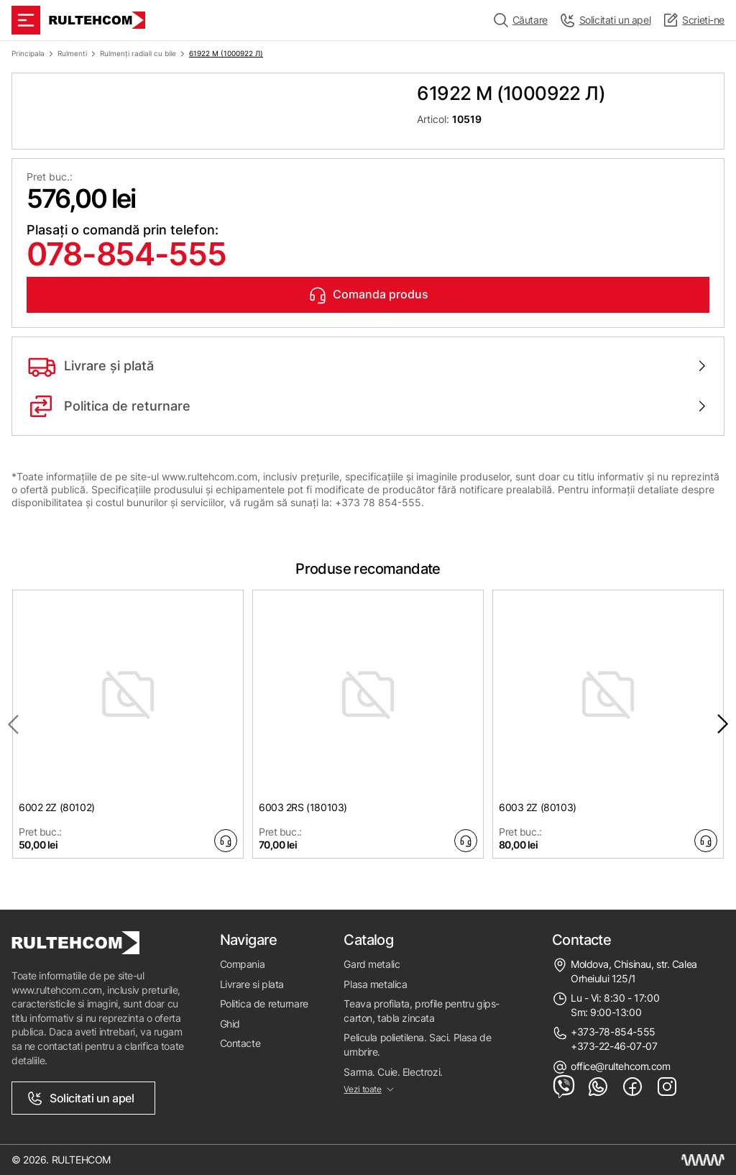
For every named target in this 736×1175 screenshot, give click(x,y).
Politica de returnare (264, 1003)
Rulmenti (72, 53)
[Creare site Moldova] (702, 1160)
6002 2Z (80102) (57, 807)
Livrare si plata (252, 984)
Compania (242, 964)
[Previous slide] (13, 724)
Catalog (368, 939)
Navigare (248, 939)
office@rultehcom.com (621, 1066)
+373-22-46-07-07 (614, 1046)
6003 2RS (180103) (303, 807)
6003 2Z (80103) (537, 807)
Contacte (240, 1043)
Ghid (230, 1024)
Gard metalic (372, 964)
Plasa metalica (375, 984)
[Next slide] (723, 724)
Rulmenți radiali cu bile (138, 53)
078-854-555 (126, 253)
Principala (28, 53)
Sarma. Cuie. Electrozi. (393, 1072)
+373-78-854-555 (613, 1031)
